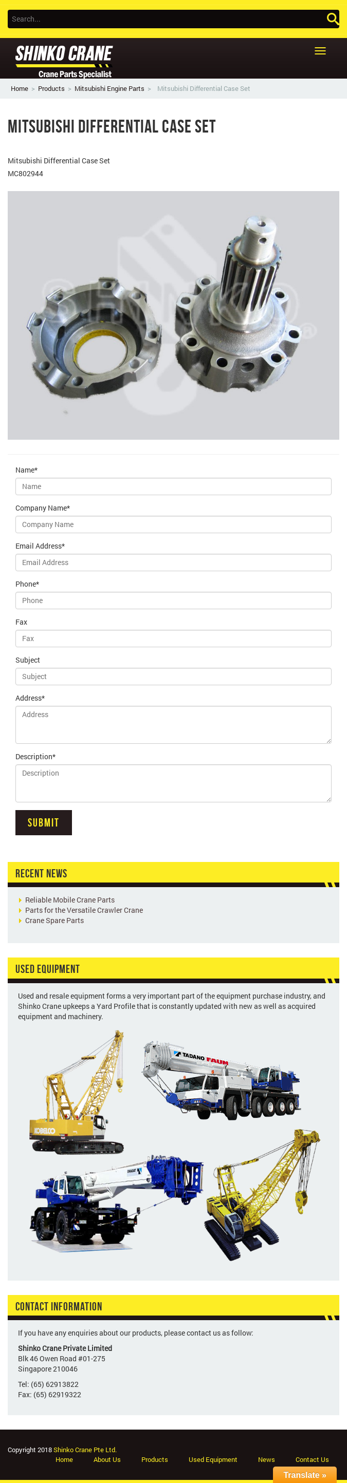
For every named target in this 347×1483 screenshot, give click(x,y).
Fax (21, 622)
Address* (30, 698)
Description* (35, 756)
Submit (44, 822)
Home (19, 88)
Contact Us (312, 1459)
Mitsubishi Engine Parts (109, 88)
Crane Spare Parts (54, 920)
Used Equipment (213, 1459)
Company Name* (42, 508)
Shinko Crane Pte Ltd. (85, 1449)
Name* (26, 470)
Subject (27, 660)
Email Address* (40, 546)
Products (51, 88)
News (266, 1459)
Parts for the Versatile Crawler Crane (84, 910)
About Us (107, 1459)
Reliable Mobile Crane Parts (70, 900)
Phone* (27, 584)
